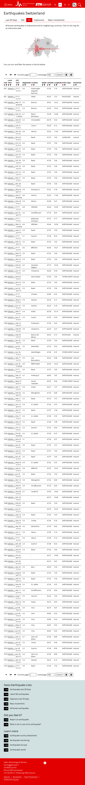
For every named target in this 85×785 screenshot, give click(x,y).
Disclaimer (17, 777)
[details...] (11, 88)
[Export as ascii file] (71, 75)
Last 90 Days (11, 20)
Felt (22, 20)
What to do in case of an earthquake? (25, 724)
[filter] (6, 85)
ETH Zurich (14, 779)
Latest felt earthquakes (19, 694)
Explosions (39, 20)
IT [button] (69, 5)
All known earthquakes (19, 708)
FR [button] (65, 5)
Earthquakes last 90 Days (20, 689)
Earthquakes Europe (18, 745)
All (29, 20)
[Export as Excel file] (66, 75)
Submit (59, 75)
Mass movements (56, 20)
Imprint (7, 777)
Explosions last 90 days (19, 699)
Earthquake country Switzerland (23, 735)
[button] (8, 4)
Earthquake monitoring (19, 740)
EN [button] (60, 5)
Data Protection (31, 777)
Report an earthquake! (19, 719)
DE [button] (55, 5)
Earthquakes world (18, 749)
